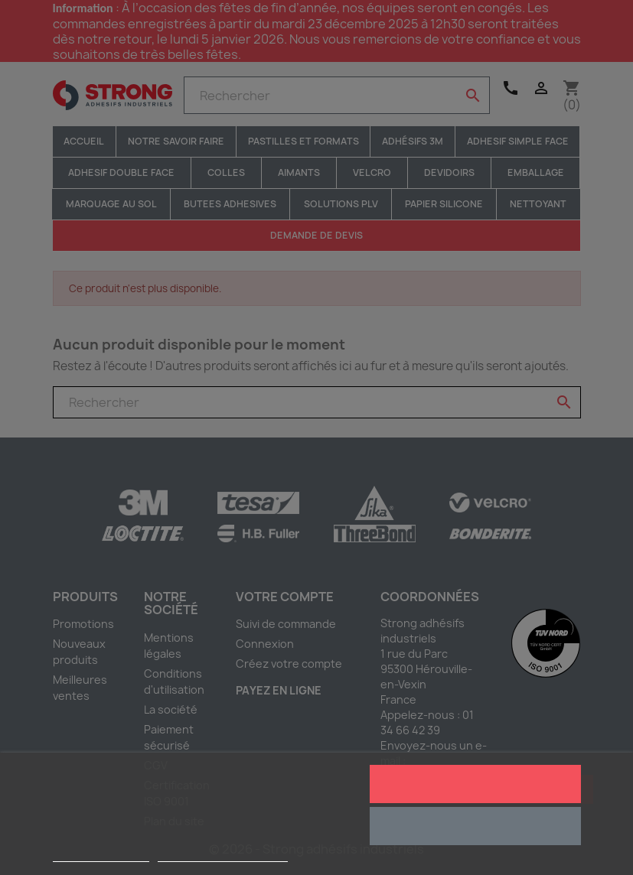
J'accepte (475, 784)
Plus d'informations (101, 854)
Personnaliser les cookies (223, 854)
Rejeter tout (475, 826)
